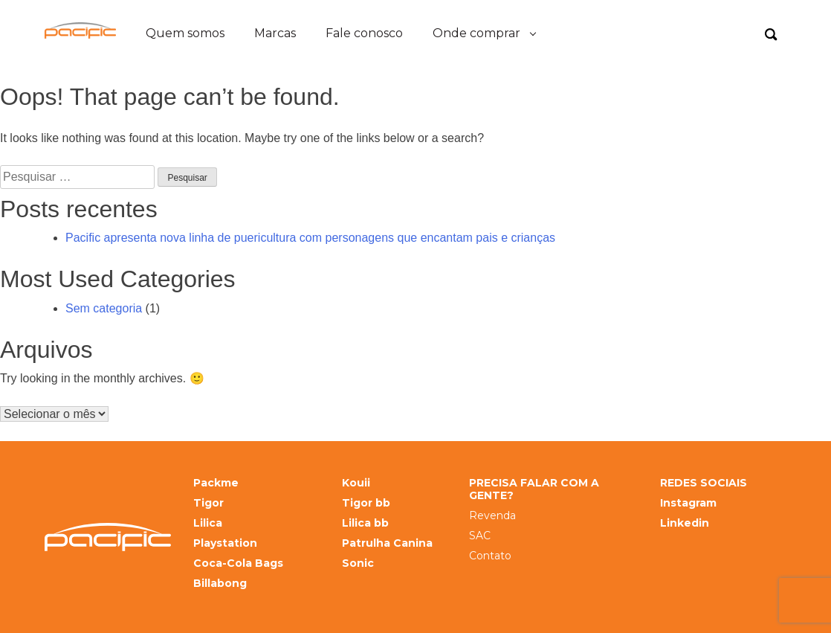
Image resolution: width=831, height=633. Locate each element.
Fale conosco (364, 33)
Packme (216, 483)
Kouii (356, 483)
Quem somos (185, 33)
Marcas (275, 33)
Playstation (225, 543)
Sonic (358, 563)
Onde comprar (476, 33)
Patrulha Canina (387, 543)
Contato (490, 556)
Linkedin (684, 523)
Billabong (220, 583)
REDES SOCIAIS (703, 483)
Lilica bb (365, 523)
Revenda (492, 516)
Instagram (688, 503)
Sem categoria (103, 308)
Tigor (208, 503)
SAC (480, 536)
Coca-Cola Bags (238, 563)
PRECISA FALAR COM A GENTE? (534, 489)
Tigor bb (366, 503)
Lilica (207, 523)
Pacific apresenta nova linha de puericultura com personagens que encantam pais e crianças (310, 237)
